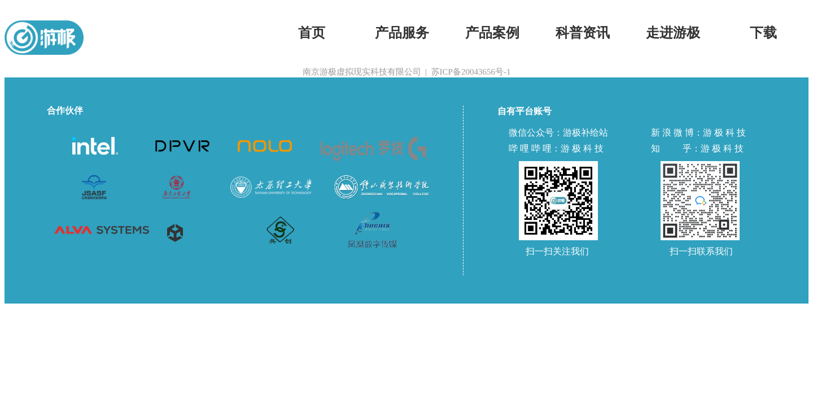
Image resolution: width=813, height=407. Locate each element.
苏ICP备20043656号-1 (471, 71)
